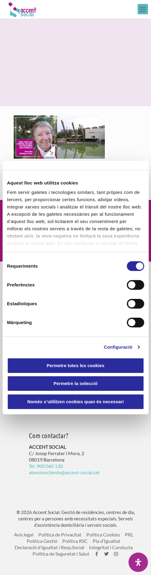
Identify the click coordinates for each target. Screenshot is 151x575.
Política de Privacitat (59, 534)
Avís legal (23, 534)
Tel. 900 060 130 (46, 466)
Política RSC (75, 541)
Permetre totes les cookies (75, 365)
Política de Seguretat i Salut (61, 553)
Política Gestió (42, 541)
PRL (129, 534)
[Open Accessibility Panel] (138, 562)
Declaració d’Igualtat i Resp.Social (49, 547)
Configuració (118, 347)
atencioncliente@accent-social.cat (64, 472)
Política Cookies (103, 534)
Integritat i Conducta (111, 547)
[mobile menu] (143, 9)
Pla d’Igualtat (106, 541)
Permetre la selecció (75, 383)
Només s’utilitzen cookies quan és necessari (75, 401)
